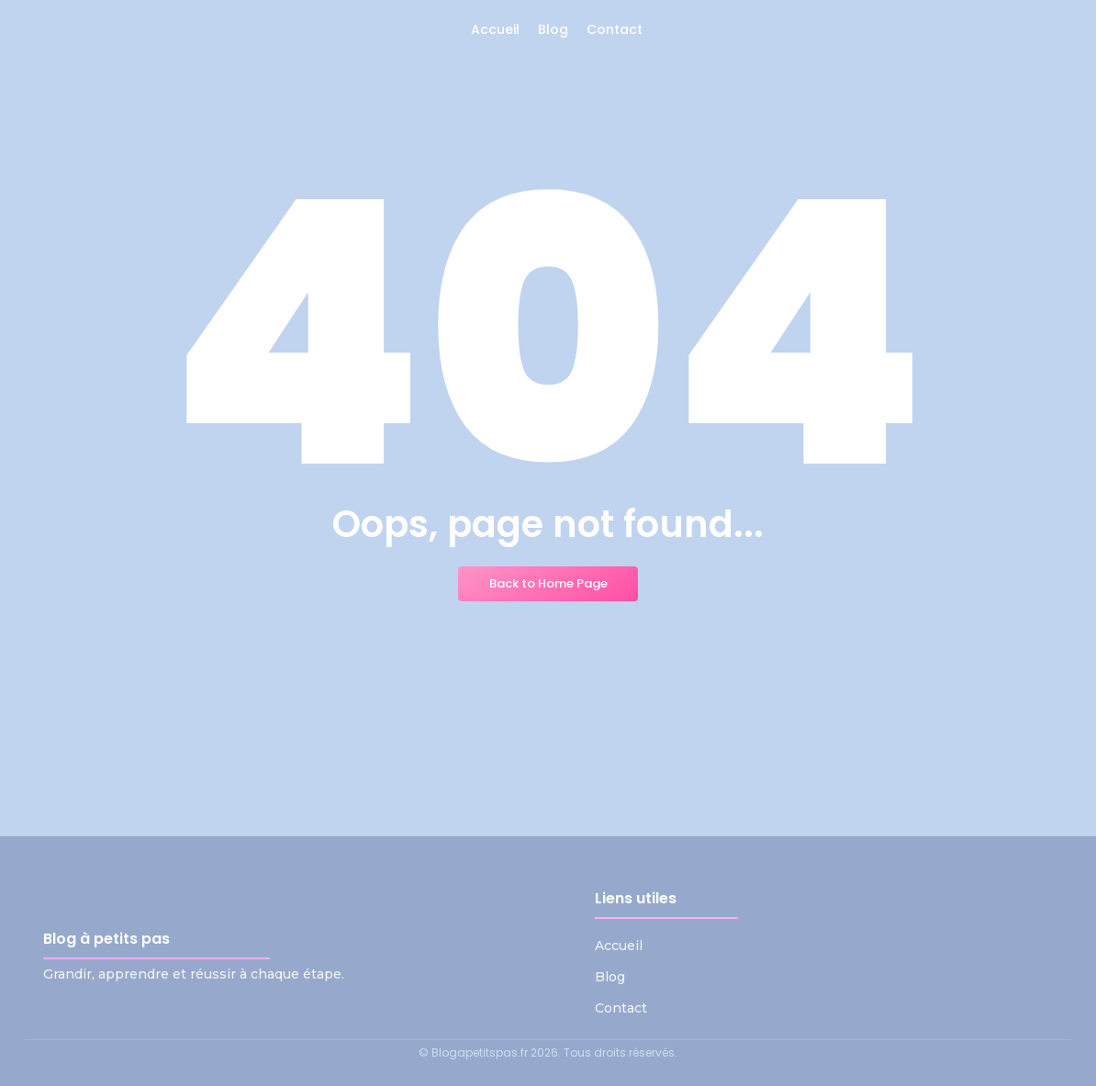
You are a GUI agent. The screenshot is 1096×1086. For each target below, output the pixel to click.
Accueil (619, 945)
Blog (610, 976)
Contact (621, 1008)
